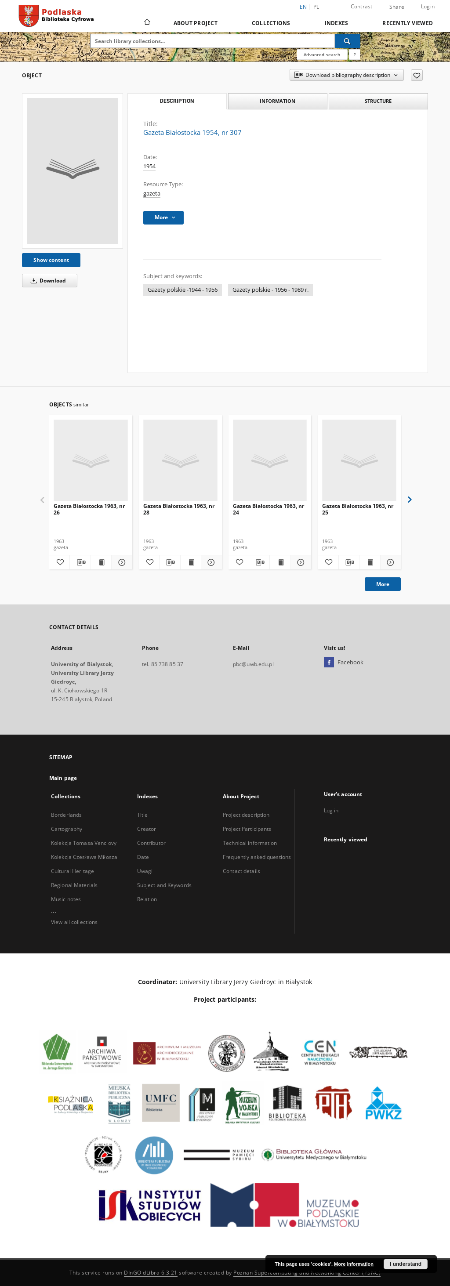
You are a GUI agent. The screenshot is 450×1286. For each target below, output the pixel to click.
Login (428, 6)
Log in (331, 810)
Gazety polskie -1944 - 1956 (183, 289)
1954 (149, 166)
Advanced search (322, 54)
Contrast (362, 6)
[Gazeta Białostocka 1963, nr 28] (180, 460)
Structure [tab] (378, 101)
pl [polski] (316, 7)
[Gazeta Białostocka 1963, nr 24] (270, 460)
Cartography (66, 829)
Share (396, 7)
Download (47, 280)
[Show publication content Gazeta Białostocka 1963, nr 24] (280, 562)
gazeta (151, 193)
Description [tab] (177, 101)
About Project (196, 23)
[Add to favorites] (417, 75)
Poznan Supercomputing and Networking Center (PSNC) (307, 1272)
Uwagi (145, 871)
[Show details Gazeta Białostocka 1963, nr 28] (210, 562)
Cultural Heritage (72, 871)
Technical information (250, 843)
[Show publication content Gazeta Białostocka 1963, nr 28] (191, 562)
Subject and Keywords (164, 885)
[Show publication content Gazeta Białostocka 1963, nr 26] (101, 562)
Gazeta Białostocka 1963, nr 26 (89, 509)
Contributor (151, 843)
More (382, 584)
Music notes (66, 899)
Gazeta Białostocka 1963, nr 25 (357, 509)
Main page (63, 778)
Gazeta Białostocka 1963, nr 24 (268, 509)
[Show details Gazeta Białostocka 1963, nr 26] (120, 562)
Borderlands (66, 815)
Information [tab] (277, 101)
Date (143, 857)
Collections (271, 23)
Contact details (241, 871)
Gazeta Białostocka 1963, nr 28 (178, 509)
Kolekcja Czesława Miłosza (84, 857)
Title (142, 815)
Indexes (336, 23)
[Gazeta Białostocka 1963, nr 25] (359, 460)
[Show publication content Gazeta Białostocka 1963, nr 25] (369, 562)
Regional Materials (74, 885)
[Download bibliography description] (80, 562)
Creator (146, 829)
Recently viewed (407, 23)
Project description (246, 815)
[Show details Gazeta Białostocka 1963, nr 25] (389, 562)
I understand (405, 1264)
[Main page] (146, 23)
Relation (147, 899)
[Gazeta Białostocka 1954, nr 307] (72, 171)
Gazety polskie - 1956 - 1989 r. (270, 289)
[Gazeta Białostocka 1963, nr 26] (90, 460)
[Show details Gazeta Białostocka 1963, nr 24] (300, 562)
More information (354, 1264)
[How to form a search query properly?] (354, 54)
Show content (51, 260)
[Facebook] (329, 663)
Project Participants (247, 829)
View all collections (74, 922)
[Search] (347, 41)
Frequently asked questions (257, 857)
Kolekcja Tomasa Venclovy (83, 843)
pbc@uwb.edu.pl (253, 664)
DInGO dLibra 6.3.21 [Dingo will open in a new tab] (151, 1272)
